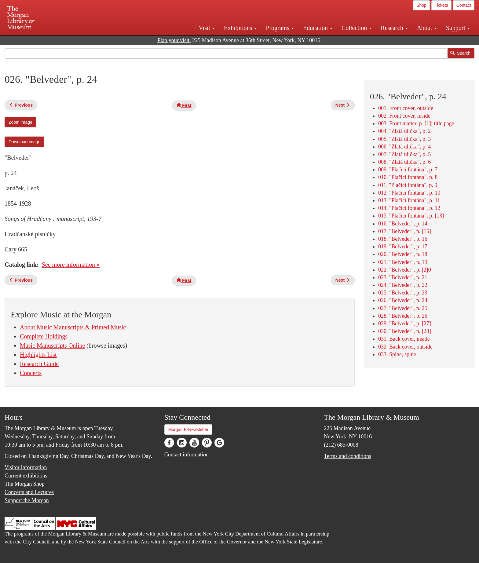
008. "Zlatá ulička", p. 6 (404, 162)
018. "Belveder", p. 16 (402, 239)
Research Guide (39, 363)
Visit (207, 27)
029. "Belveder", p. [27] (404, 323)
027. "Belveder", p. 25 (402, 308)
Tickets (441, 5)
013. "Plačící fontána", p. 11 (409, 200)
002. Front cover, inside (404, 116)
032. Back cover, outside (405, 347)
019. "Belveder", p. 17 (402, 246)
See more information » (71, 264)
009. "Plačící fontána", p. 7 (407, 169)
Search (460, 53)
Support (458, 27)
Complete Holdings (44, 336)
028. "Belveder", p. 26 (402, 316)
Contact (463, 5)
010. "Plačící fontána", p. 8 (407, 177)
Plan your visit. (174, 40)
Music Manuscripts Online (52, 345)
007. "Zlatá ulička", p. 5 (404, 154)
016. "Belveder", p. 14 (402, 224)
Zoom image (20, 122)
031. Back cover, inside (404, 339)
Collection (356, 27)
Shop (421, 5)
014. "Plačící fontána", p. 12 (409, 208)
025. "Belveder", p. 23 (402, 293)
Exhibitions (240, 27)
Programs (280, 27)
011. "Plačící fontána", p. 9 (407, 185)
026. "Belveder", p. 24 (402, 300)
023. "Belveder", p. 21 (402, 277)
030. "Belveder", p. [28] (404, 331)
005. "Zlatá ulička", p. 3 (404, 139)
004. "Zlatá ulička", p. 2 (404, 131)
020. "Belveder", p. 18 (402, 254)
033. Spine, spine (397, 354)
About (427, 27)
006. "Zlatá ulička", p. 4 (404, 147)
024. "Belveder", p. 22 (402, 285)
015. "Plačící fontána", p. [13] (411, 216)
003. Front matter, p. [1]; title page (416, 123)
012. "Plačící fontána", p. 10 (409, 193)
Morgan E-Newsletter (188, 429)
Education (317, 27)
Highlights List (38, 354)
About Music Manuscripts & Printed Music (73, 327)
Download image (24, 141)
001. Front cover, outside (405, 108)
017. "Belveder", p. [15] (404, 231)
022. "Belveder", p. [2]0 (404, 270)
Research (394, 27)
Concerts (31, 373)
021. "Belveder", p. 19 (402, 262)
